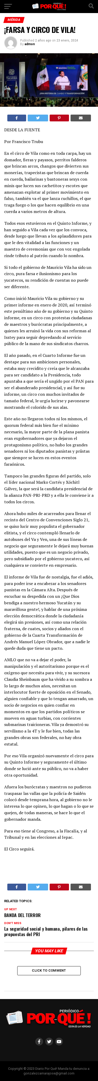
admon (30, 44)
